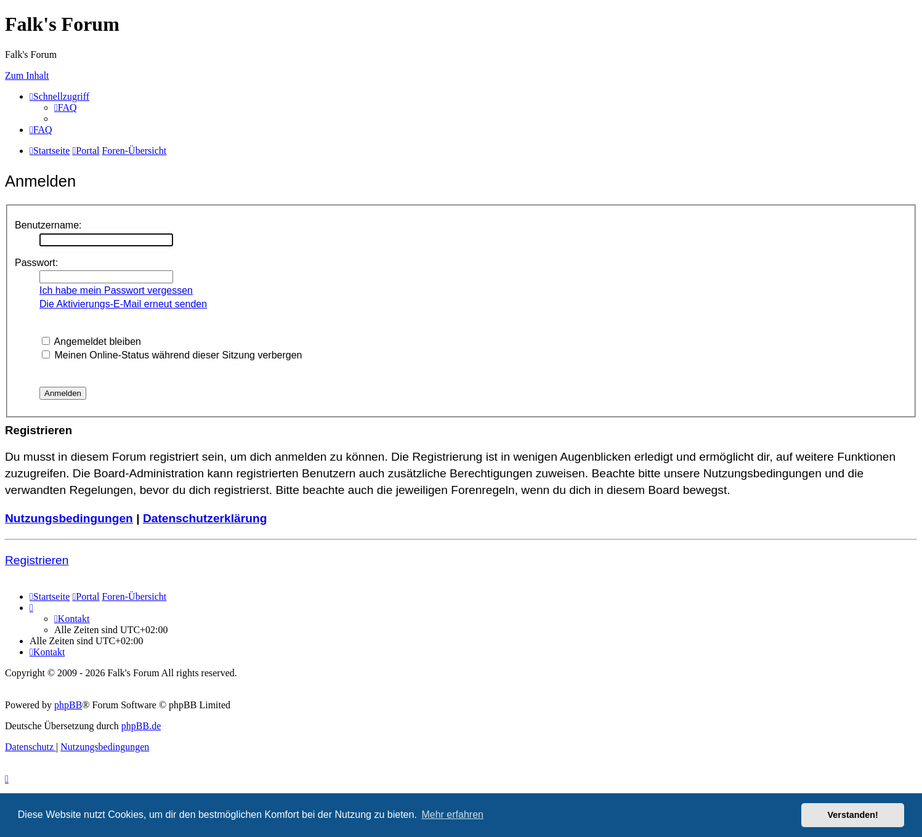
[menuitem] (65, 107)
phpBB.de (141, 726)
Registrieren (36, 560)
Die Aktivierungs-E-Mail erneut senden (123, 304)
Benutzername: (48, 225)
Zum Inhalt (27, 75)
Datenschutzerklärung (205, 518)
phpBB (68, 705)
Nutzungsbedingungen (69, 518)
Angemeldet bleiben (91, 341)
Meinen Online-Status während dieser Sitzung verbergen (172, 355)
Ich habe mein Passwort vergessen (116, 290)
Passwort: (36, 262)
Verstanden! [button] (853, 815)
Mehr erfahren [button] (452, 814)
